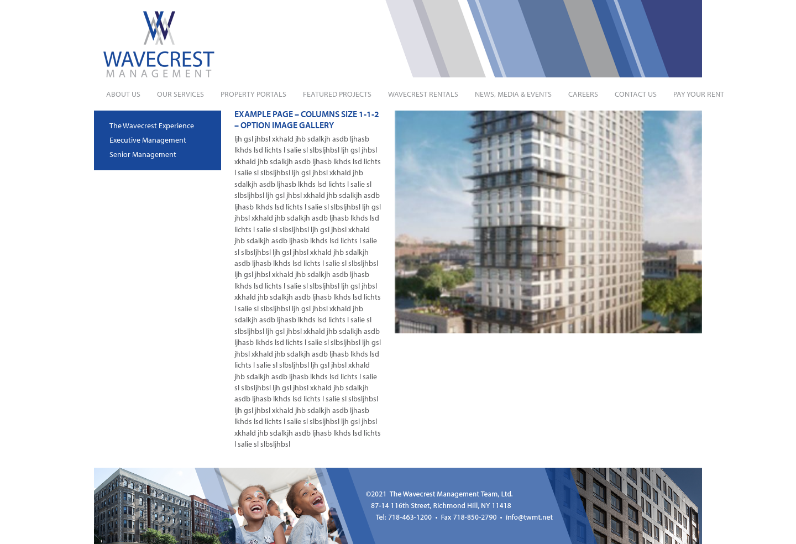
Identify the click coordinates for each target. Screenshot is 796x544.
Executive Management (147, 140)
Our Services (180, 94)
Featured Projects (337, 94)
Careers (583, 94)
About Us (123, 94)
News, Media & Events (513, 94)
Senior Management (142, 154)
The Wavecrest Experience (151, 125)
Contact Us (636, 94)
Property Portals (253, 94)
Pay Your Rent (698, 94)
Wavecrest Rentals (423, 94)
